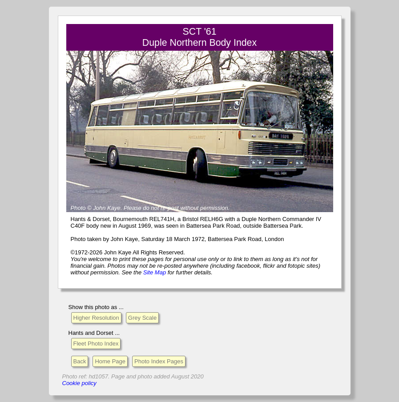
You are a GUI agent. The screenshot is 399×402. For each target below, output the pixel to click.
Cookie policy (79, 383)
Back (79, 361)
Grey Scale (142, 317)
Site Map (154, 272)
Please (132, 208)
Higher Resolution (96, 317)
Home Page (110, 361)
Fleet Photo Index (96, 343)
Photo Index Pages (158, 361)
